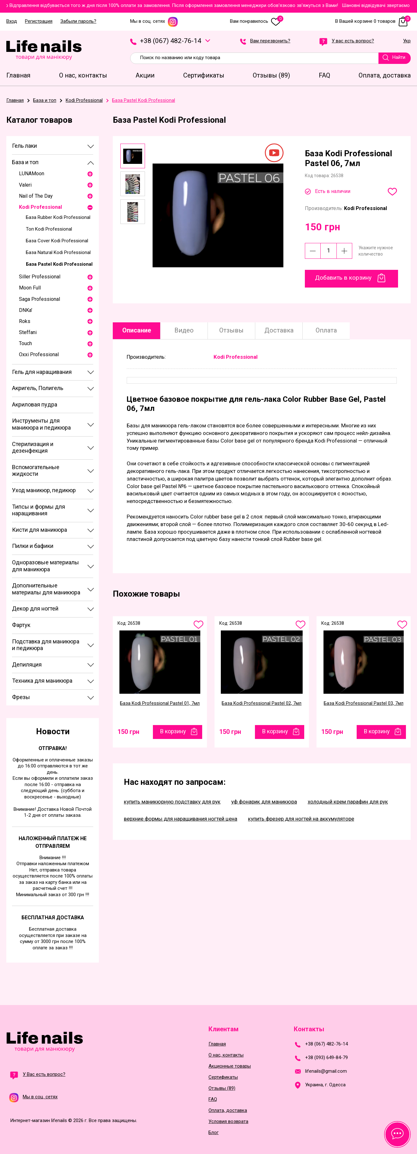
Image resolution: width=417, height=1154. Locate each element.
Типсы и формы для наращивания (38, 510)
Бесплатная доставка (52, 918)
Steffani (28, 332)
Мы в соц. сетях (154, 21)
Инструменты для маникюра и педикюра (41, 424)
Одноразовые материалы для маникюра (45, 566)
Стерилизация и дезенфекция (32, 447)
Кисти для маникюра (39, 529)
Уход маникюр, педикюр (44, 490)
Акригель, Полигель (37, 388)
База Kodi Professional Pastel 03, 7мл (363, 703)
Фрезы (21, 697)
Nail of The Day (36, 196)
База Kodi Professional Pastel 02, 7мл (261, 703)
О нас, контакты (226, 1055)
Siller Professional (39, 277)
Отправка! (53, 748)
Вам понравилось (256, 21)
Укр (407, 41)
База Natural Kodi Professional (58, 252)
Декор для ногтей (35, 608)
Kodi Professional (40, 207)
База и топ (25, 162)
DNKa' (25, 310)
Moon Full (30, 288)
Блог (213, 1132)
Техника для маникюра (42, 680)
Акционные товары (229, 1066)
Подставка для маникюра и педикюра (45, 645)
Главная (217, 1044)
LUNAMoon (31, 174)
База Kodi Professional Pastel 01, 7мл (160, 703)
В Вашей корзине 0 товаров (373, 21)
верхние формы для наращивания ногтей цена (180, 819)
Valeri (25, 185)
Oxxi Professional (39, 354)
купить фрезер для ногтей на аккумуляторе (301, 819)
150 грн (128, 732)
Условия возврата (228, 1121)
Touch (25, 343)
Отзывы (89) (221, 1088)
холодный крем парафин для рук (348, 801)
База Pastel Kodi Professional (59, 264)
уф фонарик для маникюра (264, 801)
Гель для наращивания (42, 372)
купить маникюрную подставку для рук (172, 801)
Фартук (21, 625)
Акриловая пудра (34, 404)
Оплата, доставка (227, 1110)
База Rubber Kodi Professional (58, 217)
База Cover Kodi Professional (57, 241)
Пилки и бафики (32, 546)
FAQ (212, 1099)
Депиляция (27, 664)
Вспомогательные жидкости (35, 470)
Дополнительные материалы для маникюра (46, 589)
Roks (24, 321)
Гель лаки (24, 145)
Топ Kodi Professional (49, 229)
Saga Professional (39, 299)
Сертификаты (223, 1077)
